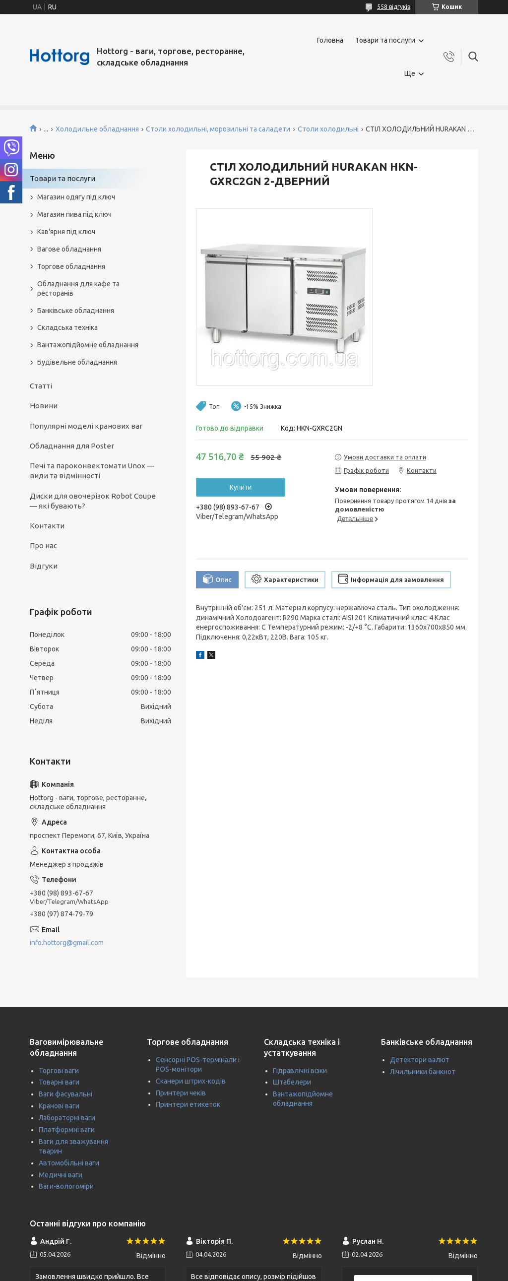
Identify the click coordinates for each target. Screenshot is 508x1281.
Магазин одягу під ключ (76, 197)
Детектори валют (419, 1060)
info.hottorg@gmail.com (67, 943)
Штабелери (292, 1082)
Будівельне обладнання (77, 362)
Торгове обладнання (71, 266)
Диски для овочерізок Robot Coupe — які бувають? (93, 501)
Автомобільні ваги (69, 1163)
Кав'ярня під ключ (66, 232)
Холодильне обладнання (97, 129)
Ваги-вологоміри (66, 1186)
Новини (44, 405)
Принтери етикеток (188, 1104)
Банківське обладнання (75, 311)
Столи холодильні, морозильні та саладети (218, 129)
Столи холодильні (328, 129)
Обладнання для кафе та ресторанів (78, 288)
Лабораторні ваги (67, 1118)
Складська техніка (67, 327)
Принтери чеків (181, 1093)
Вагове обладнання (69, 249)
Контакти (47, 525)
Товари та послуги (385, 40)
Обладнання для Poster (72, 446)
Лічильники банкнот (422, 1072)
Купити (241, 487)
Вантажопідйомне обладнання (87, 345)
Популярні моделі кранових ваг (86, 426)
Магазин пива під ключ (74, 214)
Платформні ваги (67, 1130)
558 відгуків (393, 6)
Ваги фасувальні (65, 1094)
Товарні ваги (59, 1082)
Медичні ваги (60, 1175)
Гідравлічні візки (300, 1071)
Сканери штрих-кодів (191, 1081)
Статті (41, 386)
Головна (330, 40)
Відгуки (44, 566)
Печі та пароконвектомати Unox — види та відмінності (92, 470)
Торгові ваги (59, 1071)
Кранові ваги (59, 1106)
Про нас (43, 545)
